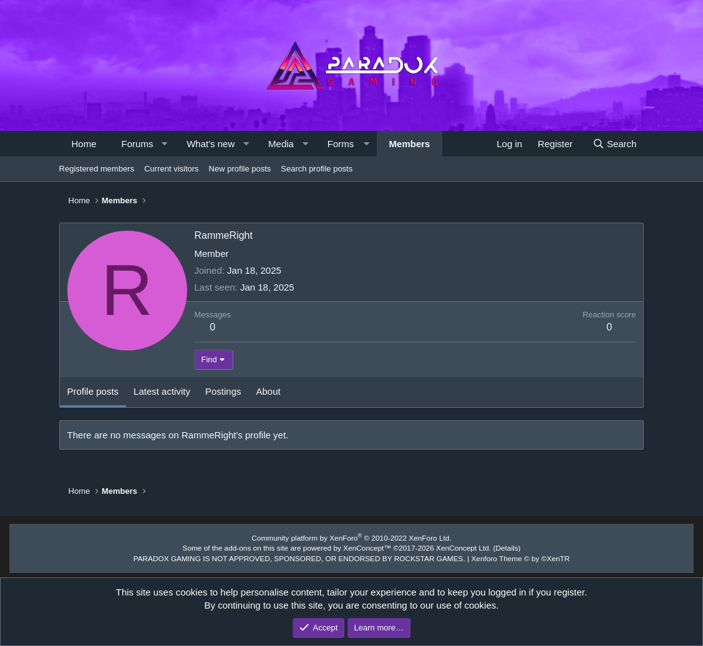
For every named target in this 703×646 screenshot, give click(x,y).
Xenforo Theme (509, 556)
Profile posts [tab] (93, 391)
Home (84, 143)
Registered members (97, 168)
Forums (137, 143)
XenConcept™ (366, 547)
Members (409, 143)
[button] (164, 144)
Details (496, 547)
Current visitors (171, 168)
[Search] (614, 144)
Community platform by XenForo (352, 537)
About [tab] (268, 391)
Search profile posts (316, 168)
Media (281, 143)
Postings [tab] (223, 391)
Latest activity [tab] (161, 391)
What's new (211, 143)
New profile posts (240, 168)
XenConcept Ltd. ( (458, 547)
